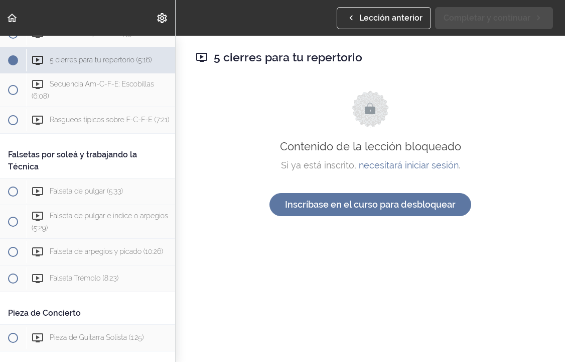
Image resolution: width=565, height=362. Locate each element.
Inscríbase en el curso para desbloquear (370, 204)
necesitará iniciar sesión (409, 165)
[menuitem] (162, 18)
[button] (12, 18)
